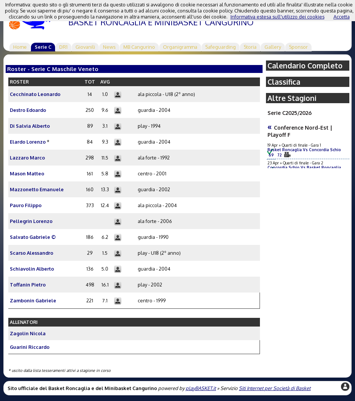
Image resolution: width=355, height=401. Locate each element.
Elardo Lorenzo (28, 142)
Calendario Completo (305, 65)
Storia (250, 47)
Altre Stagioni (292, 98)
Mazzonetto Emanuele (37, 189)
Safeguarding (220, 47)
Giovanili (85, 47)
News (109, 47)
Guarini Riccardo (29, 347)
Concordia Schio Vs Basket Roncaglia (306, 167)
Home (20, 47)
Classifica (283, 82)
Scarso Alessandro (31, 253)
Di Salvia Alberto (30, 126)
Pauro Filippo (25, 205)
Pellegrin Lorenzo (31, 221)
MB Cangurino (139, 47)
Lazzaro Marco (27, 158)
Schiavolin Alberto (32, 269)
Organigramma (180, 47)
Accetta (341, 17)
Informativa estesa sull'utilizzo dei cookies (277, 17)
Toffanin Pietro (28, 285)
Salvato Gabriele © (33, 237)
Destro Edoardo (28, 110)
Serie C (43, 47)
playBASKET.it (201, 388)
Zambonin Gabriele (33, 300)
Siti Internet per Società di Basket (274, 388)
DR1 (63, 47)
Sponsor (298, 47)
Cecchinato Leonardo (35, 94)
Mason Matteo (27, 173)
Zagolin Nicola (28, 333)
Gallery (272, 47)
